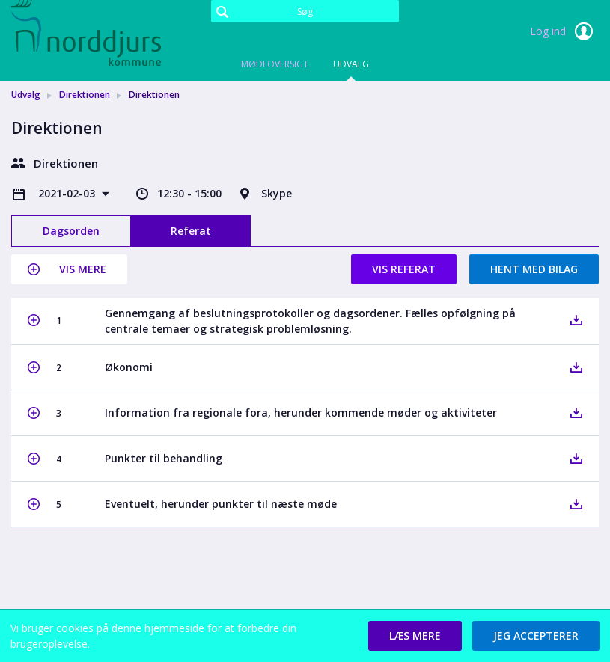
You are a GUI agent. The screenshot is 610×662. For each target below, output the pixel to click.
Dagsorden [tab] (71, 231)
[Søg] (305, 11)
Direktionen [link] (84, 94)
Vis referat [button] (404, 269)
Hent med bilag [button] (534, 269)
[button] (69, 269)
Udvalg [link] (25, 94)
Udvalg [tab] (351, 64)
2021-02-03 (68, 193)
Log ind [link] (564, 31)
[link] (86, 33)
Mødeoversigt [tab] (274, 64)
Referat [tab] (191, 231)
